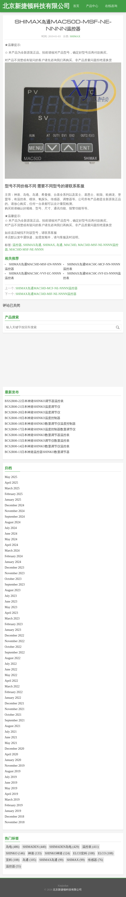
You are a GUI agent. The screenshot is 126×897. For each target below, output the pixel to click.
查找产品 (12, 18)
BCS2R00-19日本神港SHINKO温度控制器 (32, 418)
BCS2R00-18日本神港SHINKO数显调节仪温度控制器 (40, 423)
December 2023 (14, 567)
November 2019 (15, 765)
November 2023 (15, 573)
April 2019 (11, 794)
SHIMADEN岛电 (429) (64, 846)
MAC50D (70, 245)
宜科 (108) (12, 860)
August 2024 (13, 522)
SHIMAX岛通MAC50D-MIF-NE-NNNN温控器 (46, 294)
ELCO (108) (105, 853)
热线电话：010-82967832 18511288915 (50, 18)
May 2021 (11, 743)
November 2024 (15, 511)
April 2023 (11, 612)
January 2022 (13, 697)
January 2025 (13, 499)
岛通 (59, 245)
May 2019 (11, 788)
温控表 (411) (90, 846)
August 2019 (13, 771)
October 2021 (13, 714)
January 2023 (13, 629)
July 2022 (11, 663)
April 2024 (11, 545)
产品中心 (92, 6)
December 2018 (14, 816)
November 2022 (15, 641)
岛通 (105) (29, 860)
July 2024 (11, 528)
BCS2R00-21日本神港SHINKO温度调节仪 (32, 406)
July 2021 (11, 731)
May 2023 (11, 607)
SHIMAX (75, 36)
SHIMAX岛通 (32, 245)
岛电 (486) (12, 846)
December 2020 (14, 748)
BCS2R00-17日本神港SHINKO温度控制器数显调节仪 (40, 429)
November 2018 (15, 822)
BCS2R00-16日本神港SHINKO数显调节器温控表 (37, 435)
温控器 (17, 245)
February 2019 (14, 805)
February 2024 (14, 556)
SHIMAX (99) (76, 860)
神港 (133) (34, 853)
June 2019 (11, 782)
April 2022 (11, 680)
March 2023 (12, 618)
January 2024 (13, 562)
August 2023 (13, 590)
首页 (76, 6)
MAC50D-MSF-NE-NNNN (26, 249)
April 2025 (11, 482)
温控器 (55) (13, 866)
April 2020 (11, 754)
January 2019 (13, 811)
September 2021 (15, 720)
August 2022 (13, 658)
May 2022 (11, 675)
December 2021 (14, 703)
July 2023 (11, 595)
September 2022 (15, 652)
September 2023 (15, 584)
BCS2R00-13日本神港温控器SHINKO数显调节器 (37, 452)
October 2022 (13, 646)
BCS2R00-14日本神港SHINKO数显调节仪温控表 (37, 446)
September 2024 (15, 516)
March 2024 (12, 550)
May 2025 (11, 477)
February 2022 (14, 692)
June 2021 (11, 737)
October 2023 (13, 579)
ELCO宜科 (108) (84, 853)
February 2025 (14, 494)
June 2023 (11, 601)
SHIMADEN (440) (34, 846)
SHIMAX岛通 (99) (51, 860)
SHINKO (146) (15, 853)
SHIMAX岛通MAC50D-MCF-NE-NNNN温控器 (47, 288)
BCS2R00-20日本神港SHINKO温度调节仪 (32, 412)
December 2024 (14, 505)
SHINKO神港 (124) (57, 853)
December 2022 (14, 635)
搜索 (117, 327)
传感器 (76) (95, 860)
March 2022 (12, 686)
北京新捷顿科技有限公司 (36, 6)
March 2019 (12, 799)
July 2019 (11, 777)
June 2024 (11, 533)
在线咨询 (111, 6)
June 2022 (11, 669)
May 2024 (11, 539)
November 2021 (15, 709)
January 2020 (13, 760)
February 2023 (14, 624)
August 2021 (13, 726)
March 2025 (12, 488)
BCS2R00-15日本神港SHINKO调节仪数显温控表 (37, 440)
